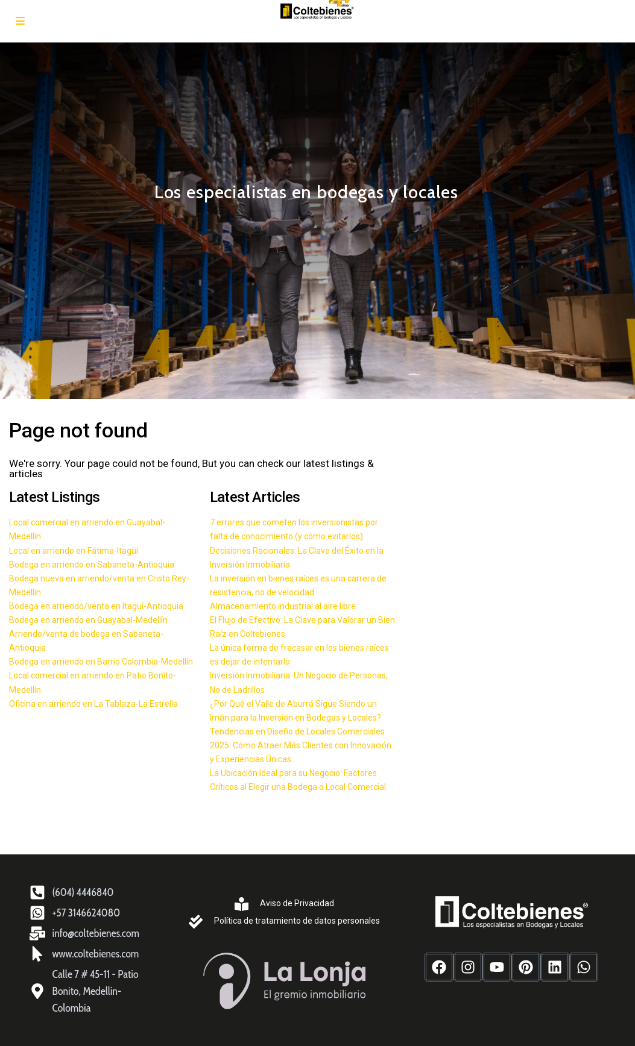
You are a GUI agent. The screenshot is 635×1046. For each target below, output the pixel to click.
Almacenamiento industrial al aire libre (283, 606)
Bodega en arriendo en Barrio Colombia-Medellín (101, 661)
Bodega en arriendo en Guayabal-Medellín (88, 620)
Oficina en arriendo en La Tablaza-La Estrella (93, 704)
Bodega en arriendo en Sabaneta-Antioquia (91, 564)
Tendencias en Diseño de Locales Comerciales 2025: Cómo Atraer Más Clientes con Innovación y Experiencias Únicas (300, 745)
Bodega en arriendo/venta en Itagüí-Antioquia (96, 606)
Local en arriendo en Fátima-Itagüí (73, 551)
